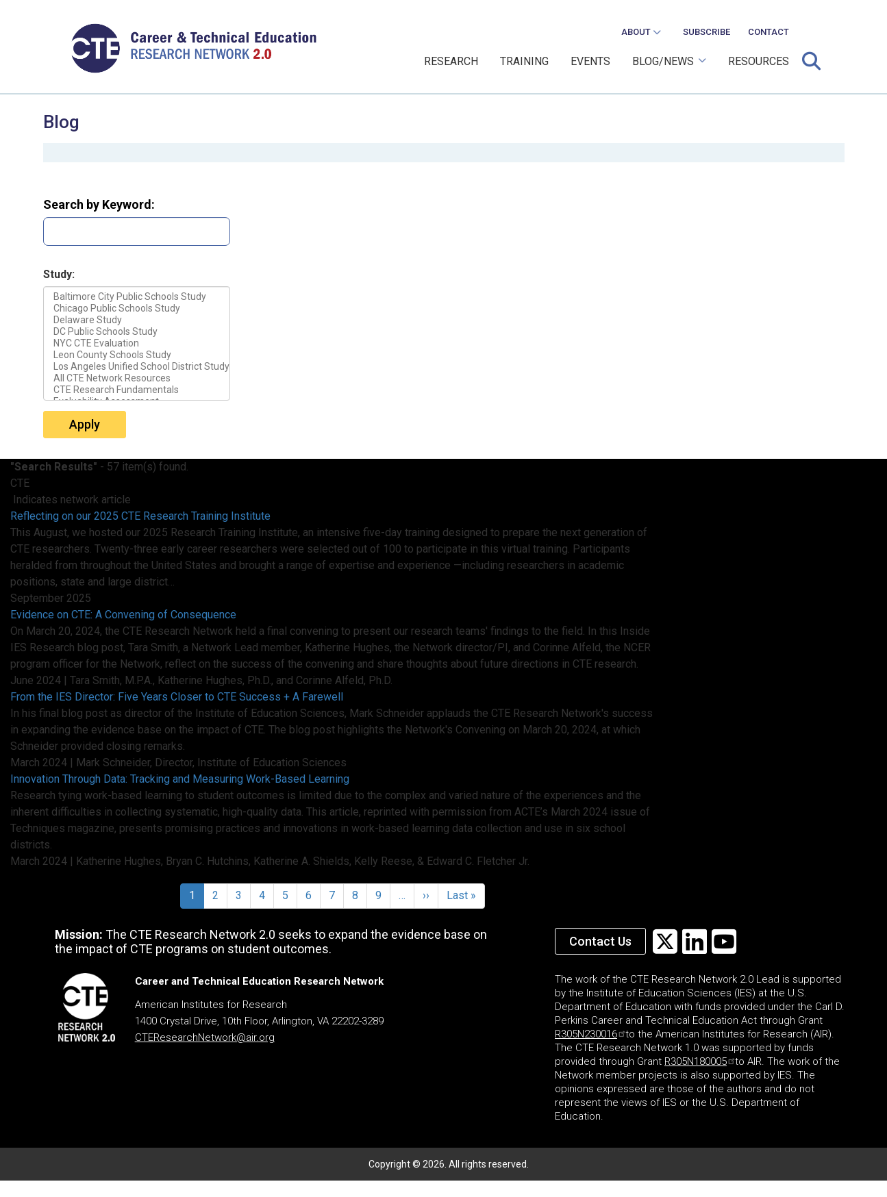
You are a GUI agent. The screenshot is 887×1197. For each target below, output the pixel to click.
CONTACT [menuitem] (768, 32)
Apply (84, 424)
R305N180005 (699, 1061)
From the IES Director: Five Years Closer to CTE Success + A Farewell (176, 696)
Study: (59, 274)
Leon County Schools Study (137, 355)
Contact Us (600, 941)
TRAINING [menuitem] (524, 61)
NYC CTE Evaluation (137, 343)
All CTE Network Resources (137, 378)
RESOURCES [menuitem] (758, 61)
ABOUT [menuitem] (637, 36)
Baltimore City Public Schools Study (137, 297)
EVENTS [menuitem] (590, 61)
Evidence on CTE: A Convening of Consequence (123, 614)
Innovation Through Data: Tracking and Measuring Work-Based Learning (179, 778)
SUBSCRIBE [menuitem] (706, 32)
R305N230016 (590, 1034)
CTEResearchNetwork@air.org (205, 1037)
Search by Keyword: (99, 204)
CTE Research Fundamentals (137, 390)
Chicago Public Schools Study (137, 308)
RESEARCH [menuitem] (451, 61)
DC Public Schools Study (137, 332)
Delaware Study (137, 320)
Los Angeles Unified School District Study (137, 367)
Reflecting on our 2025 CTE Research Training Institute (140, 515)
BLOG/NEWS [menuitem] (665, 66)
